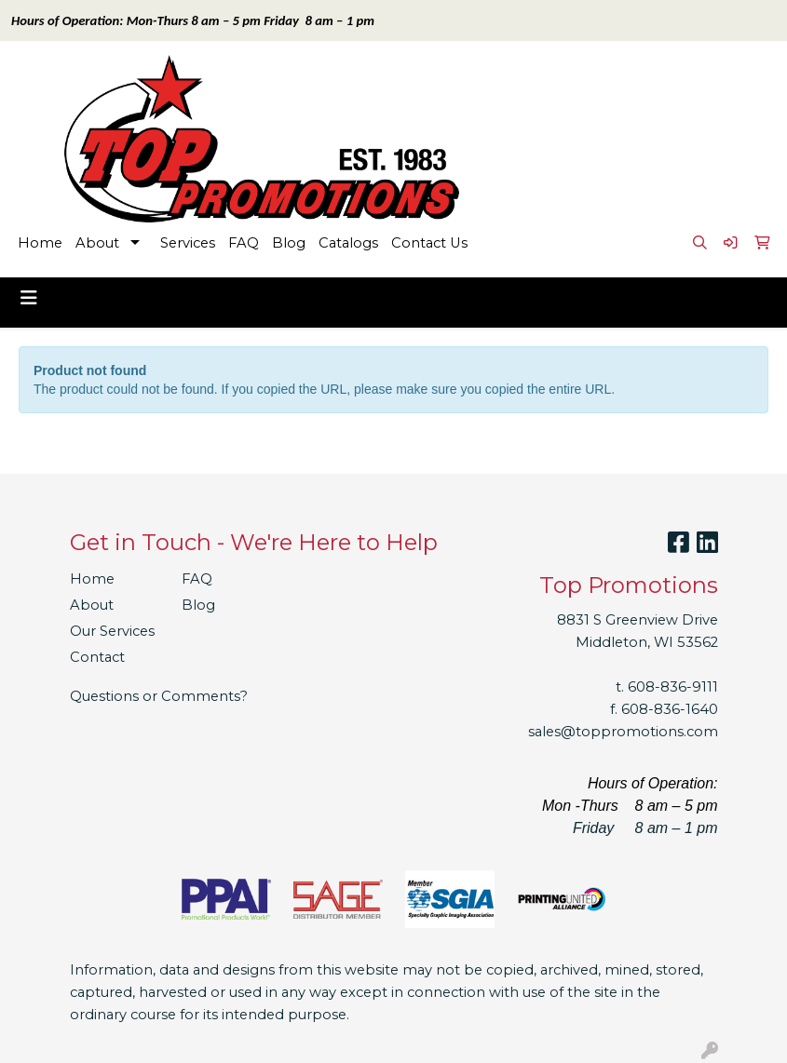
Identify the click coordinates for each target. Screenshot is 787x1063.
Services (187, 243)
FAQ (243, 243)
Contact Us (429, 243)
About (97, 243)
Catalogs (348, 243)
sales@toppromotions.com (623, 731)
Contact (97, 657)
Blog (288, 243)
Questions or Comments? (159, 696)
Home (40, 243)
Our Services (112, 631)
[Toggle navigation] (28, 298)
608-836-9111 (673, 687)
